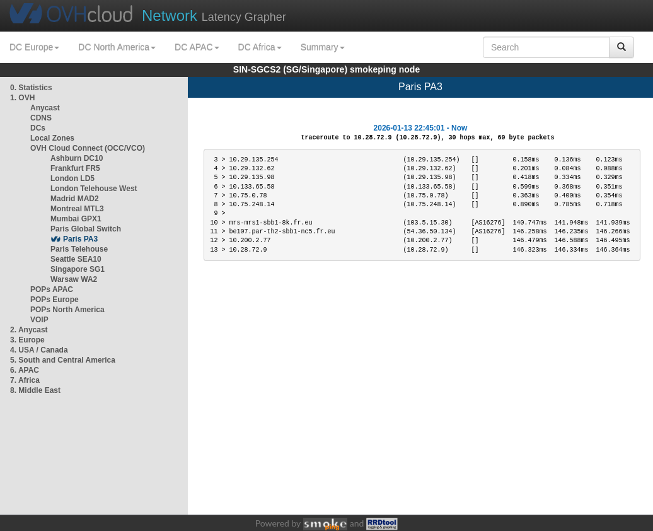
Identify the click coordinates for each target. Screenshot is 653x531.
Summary (323, 47)
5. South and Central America (62, 360)
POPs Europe (54, 299)
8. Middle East (35, 390)
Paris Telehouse (79, 249)
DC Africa (260, 47)
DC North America (117, 47)
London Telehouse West (93, 188)
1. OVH (22, 97)
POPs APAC (51, 289)
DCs (37, 128)
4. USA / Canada (39, 350)
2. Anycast (29, 329)
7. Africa (25, 380)
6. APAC (24, 370)
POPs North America (67, 309)
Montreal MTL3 (77, 208)
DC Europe (34, 47)
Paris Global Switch (85, 229)
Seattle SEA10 (75, 259)
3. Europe (27, 340)
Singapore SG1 (77, 269)
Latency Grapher (214, 15)
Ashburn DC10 (76, 158)
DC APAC (197, 47)
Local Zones (52, 138)
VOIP (39, 319)
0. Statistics (31, 87)
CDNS (41, 118)
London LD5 (72, 178)
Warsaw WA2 (73, 279)
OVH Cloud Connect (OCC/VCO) (87, 148)
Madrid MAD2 (74, 198)
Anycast (45, 107)
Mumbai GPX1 (75, 218)
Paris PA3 (80, 239)
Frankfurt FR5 (75, 168)
